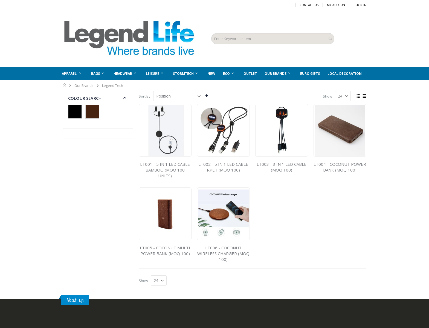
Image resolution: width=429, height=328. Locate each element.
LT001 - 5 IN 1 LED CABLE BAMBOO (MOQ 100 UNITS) (165, 169)
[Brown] (93, 112)
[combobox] (272, 38)
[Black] (76, 112)
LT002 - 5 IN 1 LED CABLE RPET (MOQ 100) (223, 167)
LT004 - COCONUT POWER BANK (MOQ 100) (340, 167)
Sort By (144, 96)
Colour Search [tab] (85, 98)
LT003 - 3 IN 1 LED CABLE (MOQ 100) (281, 167)
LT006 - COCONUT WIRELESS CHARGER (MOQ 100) (223, 253)
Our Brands (84, 85)
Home (65, 85)
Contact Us (309, 5)
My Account (337, 5)
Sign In (360, 5)
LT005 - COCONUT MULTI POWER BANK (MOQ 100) (165, 250)
